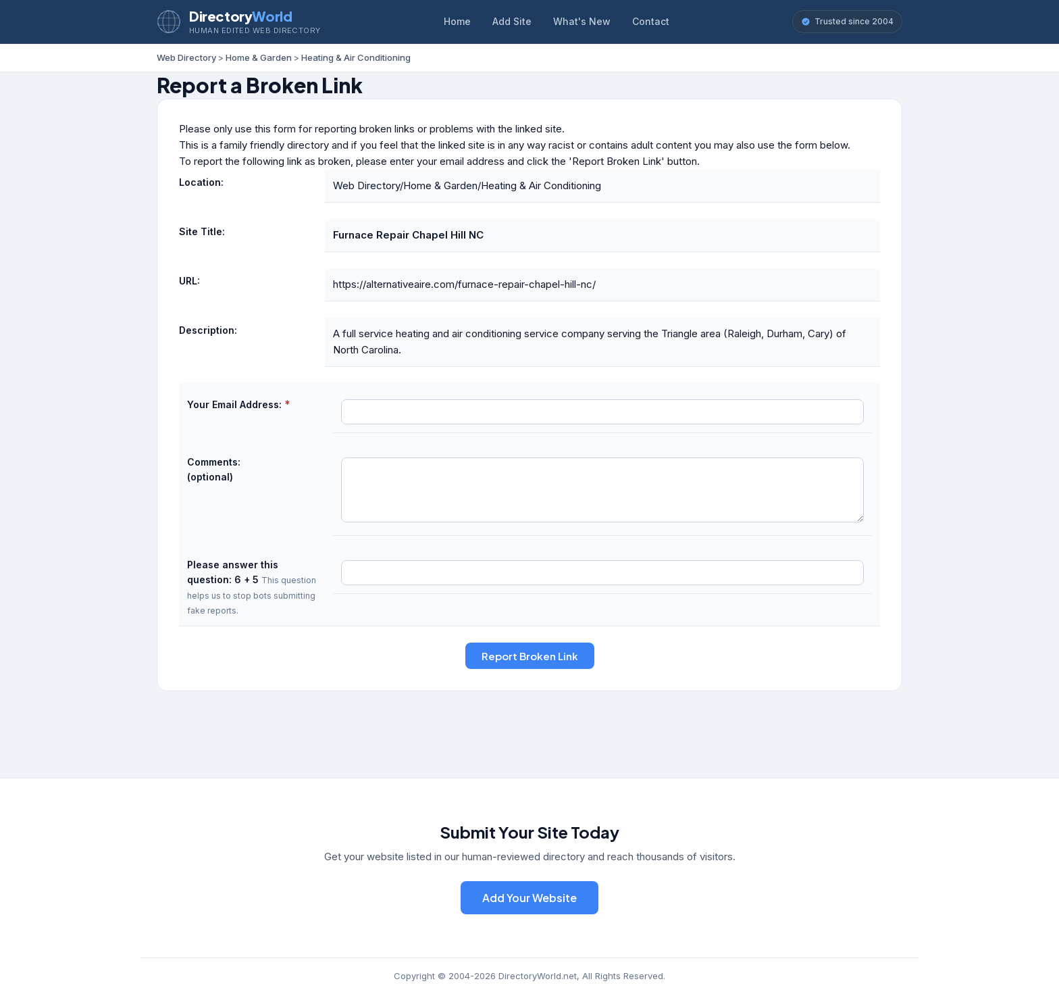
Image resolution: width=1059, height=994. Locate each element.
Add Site (512, 21)
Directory (240, 15)
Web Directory (186, 57)
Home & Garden (259, 57)
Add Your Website (529, 898)
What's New (582, 21)
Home (457, 21)
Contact (650, 21)
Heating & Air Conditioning (356, 57)
